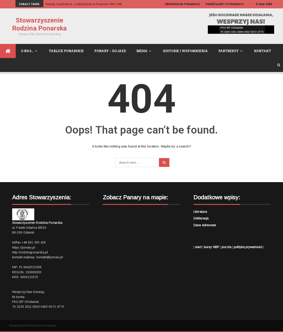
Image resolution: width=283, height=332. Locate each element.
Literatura (200, 211)
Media (142, 51)
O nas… (27, 51)
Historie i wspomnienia (185, 51)
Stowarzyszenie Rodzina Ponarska (39, 24)
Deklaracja (200, 218)
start (198, 247)
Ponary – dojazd (110, 51)
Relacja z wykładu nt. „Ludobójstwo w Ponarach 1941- (81, 4)
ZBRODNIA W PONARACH (182, 4)
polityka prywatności (248, 247)
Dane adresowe (204, 225)
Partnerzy (228, 51)
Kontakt (262, 51)
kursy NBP (211, 247)
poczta (226, 247)
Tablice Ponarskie (66, 51)
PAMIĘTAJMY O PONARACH (224, 4)
